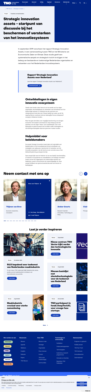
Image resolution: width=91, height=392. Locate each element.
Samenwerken (77, 338)
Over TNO (40, 338)
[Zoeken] (80, 3)
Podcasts (23, 354)
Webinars (23, 348)
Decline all (82, 385)
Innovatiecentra (78, 354)
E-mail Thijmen (35, 215)
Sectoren (57, 2)
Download (35, 86)
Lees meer (13, 279)
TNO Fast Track (78, 348)
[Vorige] (81, 174)
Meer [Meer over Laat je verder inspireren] (44, 325)
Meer (73, 3)
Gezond (34, 2)
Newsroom (22, 338)
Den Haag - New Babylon (37, 212)
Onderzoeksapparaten (63, 346)
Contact (41, 354)
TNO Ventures (78, 351)
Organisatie (42, 348)
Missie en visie (42, 341)
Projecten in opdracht (80, 341)
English (3, 377)
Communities (42, 362)
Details (3, 387)
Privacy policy (9, 387)
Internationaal (78, 357)
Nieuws (23, 341)
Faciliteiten (59, 343)
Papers (23, 357)
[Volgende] (85, 174)
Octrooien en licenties (63, 358)
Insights (23, 351)
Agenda (23, 344)
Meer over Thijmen (33, 183)
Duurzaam (25, 2)
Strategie (41, 344)
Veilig (41, 2)
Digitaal (49, 2)
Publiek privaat (78, 344)
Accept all (82, 382)
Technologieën (61, 349)
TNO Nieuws (24, 361)
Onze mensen (43, 351)
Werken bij (66, 2)
